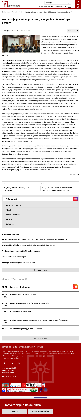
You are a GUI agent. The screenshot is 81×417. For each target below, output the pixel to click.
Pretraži (67, 2)
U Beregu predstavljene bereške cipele (18, 263)
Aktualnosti (16, 12)
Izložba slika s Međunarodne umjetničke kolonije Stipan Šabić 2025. (31, 245)
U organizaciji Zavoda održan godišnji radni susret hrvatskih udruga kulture (34, 239)
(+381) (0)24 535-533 (42, 7)
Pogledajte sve (40, 270)
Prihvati (14, 411)
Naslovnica (6, 12)
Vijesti (8, 210)
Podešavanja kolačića (40, 411)
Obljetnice (10, 224)
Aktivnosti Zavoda (13, 205)
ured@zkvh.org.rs (9, 376)
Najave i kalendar (13, 215)
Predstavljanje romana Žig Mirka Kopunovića (21, 251)
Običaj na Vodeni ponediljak (14, 257)
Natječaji (9, 219)
